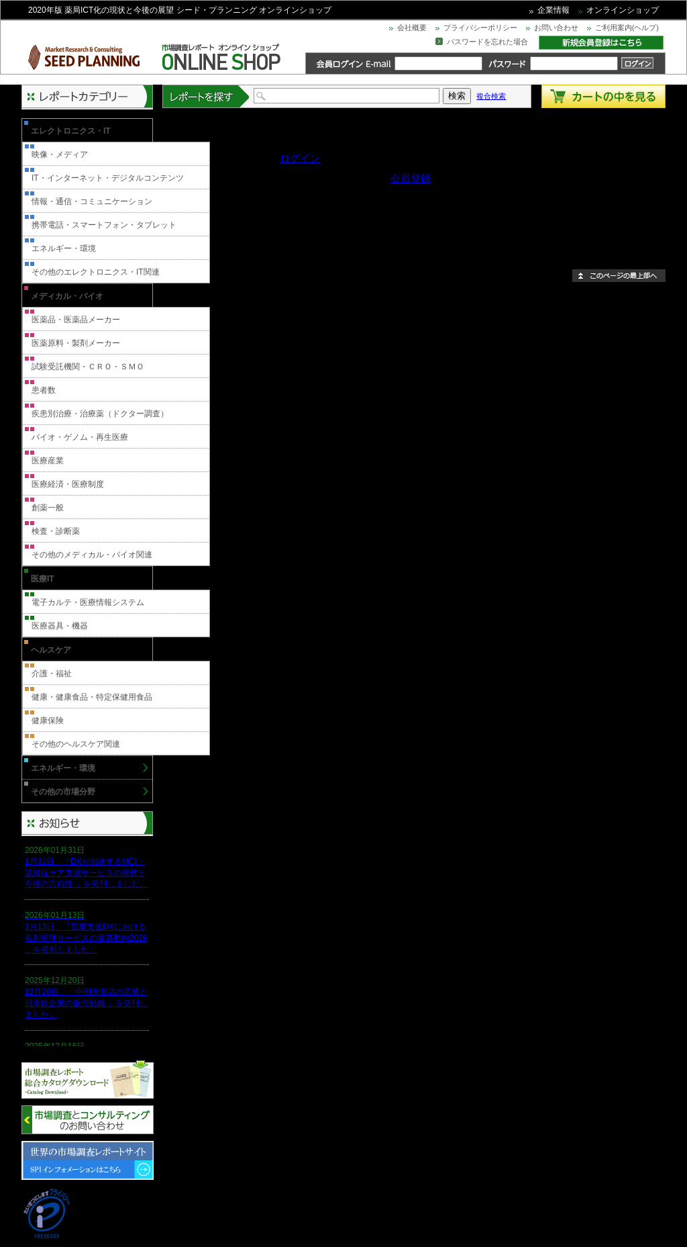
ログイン (300, 158)
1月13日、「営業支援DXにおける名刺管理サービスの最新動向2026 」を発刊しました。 (86, 938)
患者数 (44, 390)
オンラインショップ (622, 10)
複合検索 (491, 96)
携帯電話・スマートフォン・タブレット (104, 225)
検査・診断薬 (56, 531)
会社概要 (412, 28)
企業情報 (553, 10)
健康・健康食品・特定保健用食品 (92, 697)
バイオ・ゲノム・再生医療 (80, 437)
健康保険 (48, 720)
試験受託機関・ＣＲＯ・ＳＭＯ (88, 366)
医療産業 (48, 460)
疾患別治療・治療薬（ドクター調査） (100, 413)
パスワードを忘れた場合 (487, 42)
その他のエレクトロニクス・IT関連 (96, 272)
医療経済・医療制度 (68, 484)
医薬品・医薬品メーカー (76, 319)
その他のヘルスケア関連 (76, 744)
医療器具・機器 (60, 626)
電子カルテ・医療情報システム (88, 602)
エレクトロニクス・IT (71, 131)
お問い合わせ (556, 28)
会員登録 (410, 178)
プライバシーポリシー (480, 28)
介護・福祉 (52, 673)
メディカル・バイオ (67, 296)
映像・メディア (60, 154)
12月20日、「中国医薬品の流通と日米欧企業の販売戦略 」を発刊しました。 (86, 1003)
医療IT (42, 579)
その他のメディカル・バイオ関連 (92, 554)
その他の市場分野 (63, 791)
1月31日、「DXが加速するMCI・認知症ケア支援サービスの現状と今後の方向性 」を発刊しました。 (86, 873)
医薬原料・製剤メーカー (76, 343)
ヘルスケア (51, 650)
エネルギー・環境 (64, 248)
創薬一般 (48, 507)
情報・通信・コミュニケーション (92, 201)
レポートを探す (206, 96)
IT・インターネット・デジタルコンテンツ (108, 178)
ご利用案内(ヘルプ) (627, 28)
